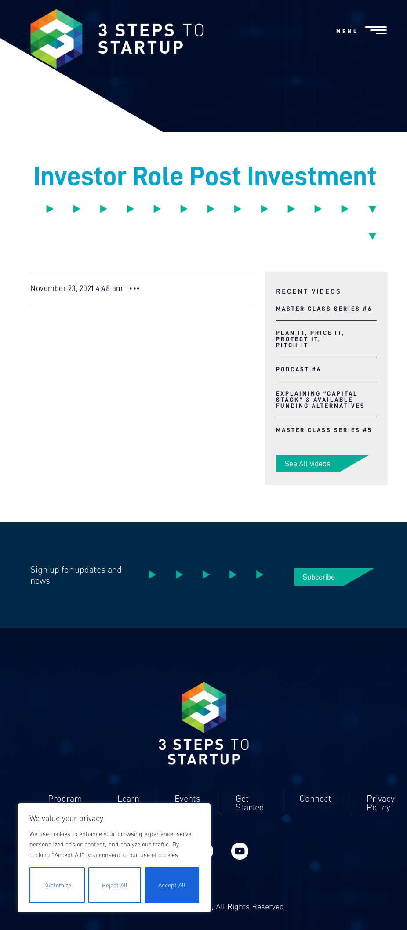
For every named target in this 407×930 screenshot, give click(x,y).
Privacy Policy (381, 803)
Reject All (114, 885)
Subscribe (319, 577)
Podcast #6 (298, 369)
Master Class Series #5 (324, 430)
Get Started (250, 803)
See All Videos (307, 464)
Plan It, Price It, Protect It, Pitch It (310, 339)
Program (65, 798)
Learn (128, 798)
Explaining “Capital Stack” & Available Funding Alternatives (320, 399)
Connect (315, 798)
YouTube (239, 851)
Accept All (171, 885)
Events (187, 798)
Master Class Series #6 (324, 308)
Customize (57, 885)
